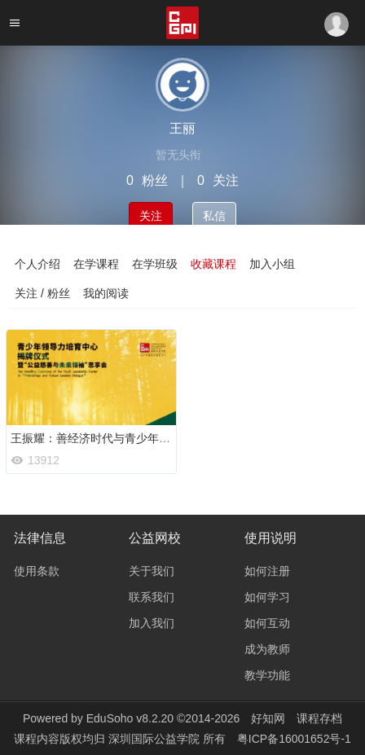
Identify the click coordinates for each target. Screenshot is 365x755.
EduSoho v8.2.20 (130, 718)
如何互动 (267, 623)
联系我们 (151, 597)
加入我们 (151, 623)
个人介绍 (37, 263)
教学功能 (267, 675)
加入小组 (272, 263)
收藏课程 (213, 263)
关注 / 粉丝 (42, 293)
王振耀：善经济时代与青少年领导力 (102, 438)
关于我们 (151, 570)
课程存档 (319, 718)
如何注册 (267, 570)
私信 (214, 215)
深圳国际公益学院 (155, 738)
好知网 (268, 718)
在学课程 (96, 263)
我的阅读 (106, 293)
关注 (150, 215)
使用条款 (36, 570)
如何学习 (267, 597)
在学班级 (155, 263)
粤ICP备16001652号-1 (294, 738)
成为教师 (267, 649)
